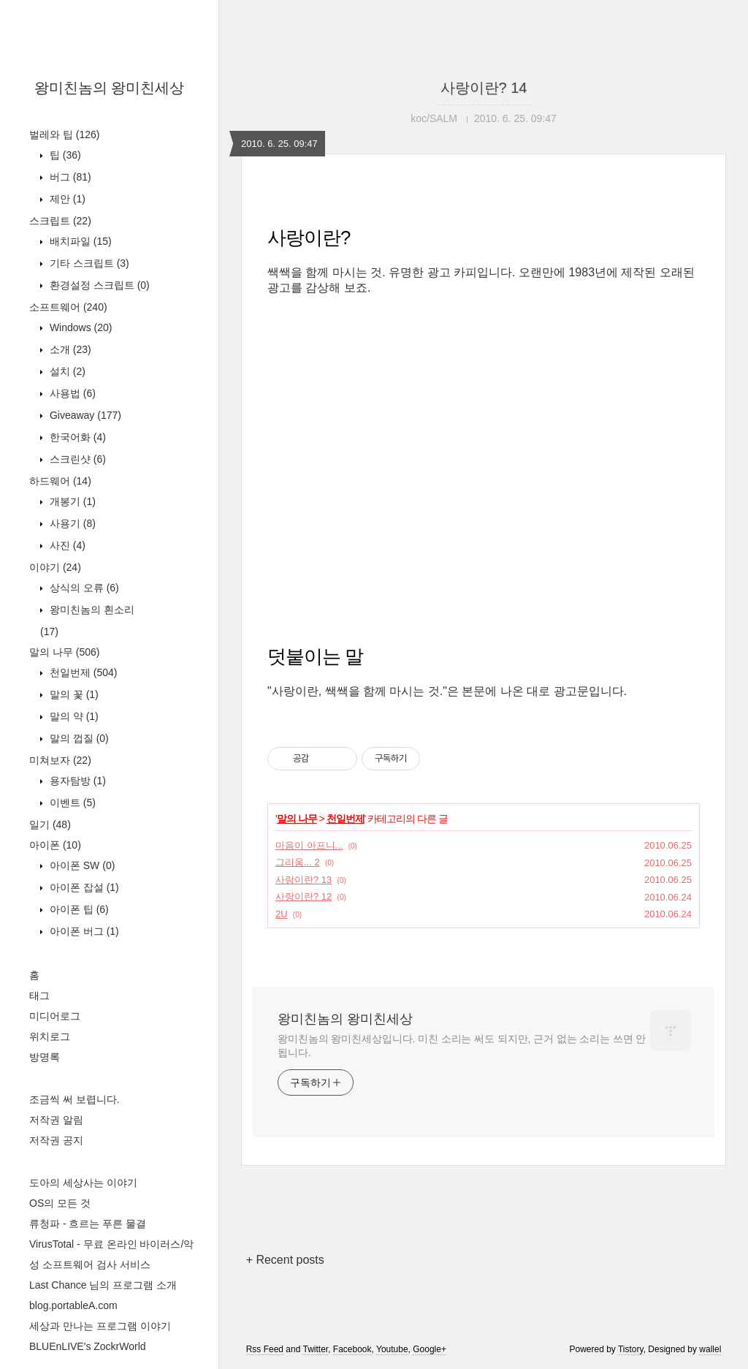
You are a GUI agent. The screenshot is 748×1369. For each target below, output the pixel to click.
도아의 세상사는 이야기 (83, 1182)
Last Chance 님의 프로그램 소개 (103, 1285)
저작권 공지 (56, 1140)
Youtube (392, 1349)
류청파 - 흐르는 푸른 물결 (87, 1223)
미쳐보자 (60, 760)
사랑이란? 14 (483, 88)
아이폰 (55, 845)
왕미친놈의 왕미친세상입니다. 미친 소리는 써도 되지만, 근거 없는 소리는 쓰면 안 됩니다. (462, 1045)
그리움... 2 (297, 862)
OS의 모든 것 (60, 1203)
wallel (710, 1349)
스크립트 (60, 221)
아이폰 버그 (83, 931)
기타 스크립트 (88, 263)
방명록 (44, 1057)
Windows (79, 327)
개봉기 (71, 501)
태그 (39, 995)
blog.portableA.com (73, 1305)
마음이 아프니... (309, 845)
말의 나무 (64, 652)
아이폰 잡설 (83, 887)
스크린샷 (76, 459)
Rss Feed (264, 1349)
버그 (69, 177)
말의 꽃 (73, 694)
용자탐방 (76, 780)
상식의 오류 (83, 588)
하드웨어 (60, 481)
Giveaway (84, 415)
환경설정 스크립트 (98, 285)
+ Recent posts (285, 1260)
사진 (66, 545)
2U (281, 914)
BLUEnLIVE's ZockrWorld (87, 1346)
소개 (69, 349)
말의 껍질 (78, 738)
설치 (66, 371)
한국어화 (76, 437)
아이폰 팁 (78, 909)
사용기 (71, 523)
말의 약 (73, 716)
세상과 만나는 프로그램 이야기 (100, 1326)
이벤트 (71, 802)
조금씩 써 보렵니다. (74, 1099)
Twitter (315, 1349)
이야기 (55, 567)
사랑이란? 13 (303, 879)
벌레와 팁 (64, 134)
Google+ (429, 1349)
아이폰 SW (81, 865)
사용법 (71, 393)
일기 (50, 824)
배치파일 (79, 241)
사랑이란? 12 (303, 896)
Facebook (352, 1349)
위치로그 (49, 1036)
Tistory (631, 1349)
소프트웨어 (68, 307)
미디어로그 (54, 1016)
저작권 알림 (56, 1120)
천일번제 (82, 672)
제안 (66, 199)
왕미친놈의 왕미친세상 (109, 88)
